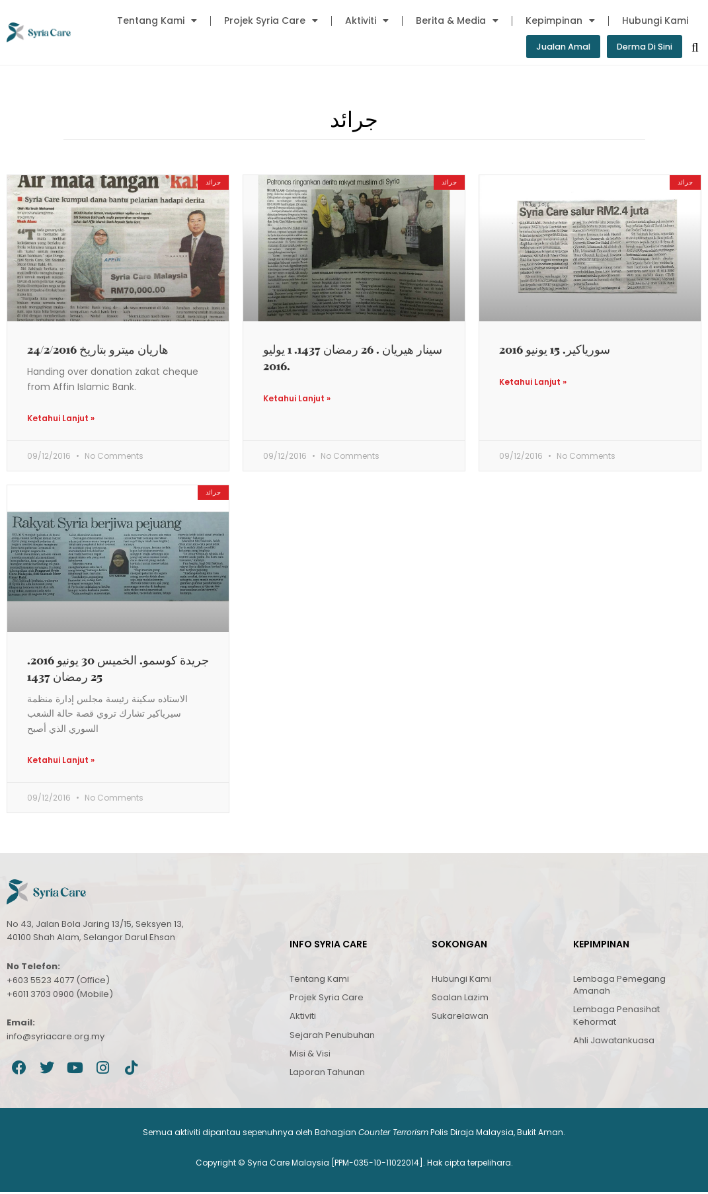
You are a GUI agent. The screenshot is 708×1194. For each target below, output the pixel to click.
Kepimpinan (560, 20)
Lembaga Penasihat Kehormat (616, 1018)
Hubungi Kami (655, 20)
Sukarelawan (460, 1018)
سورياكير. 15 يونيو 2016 (554, 350)
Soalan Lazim (460, 1000)
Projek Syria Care (271, 20)
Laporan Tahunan (327, 1074)
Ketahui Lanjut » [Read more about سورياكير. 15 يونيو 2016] (533, 383)
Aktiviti (367, 20)
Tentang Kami (157, 20)
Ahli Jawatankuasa (613, 1042)
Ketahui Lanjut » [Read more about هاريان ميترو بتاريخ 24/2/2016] (61, 419)
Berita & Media (457, 20)
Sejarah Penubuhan (332, 1037)
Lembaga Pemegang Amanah (619, 987)
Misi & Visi (310, 1055)
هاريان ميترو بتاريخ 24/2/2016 (98, 350)
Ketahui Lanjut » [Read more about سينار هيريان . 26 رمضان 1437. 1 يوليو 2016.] (297, 400)
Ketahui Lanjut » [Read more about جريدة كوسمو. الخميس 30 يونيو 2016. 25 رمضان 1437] (61, 762)
